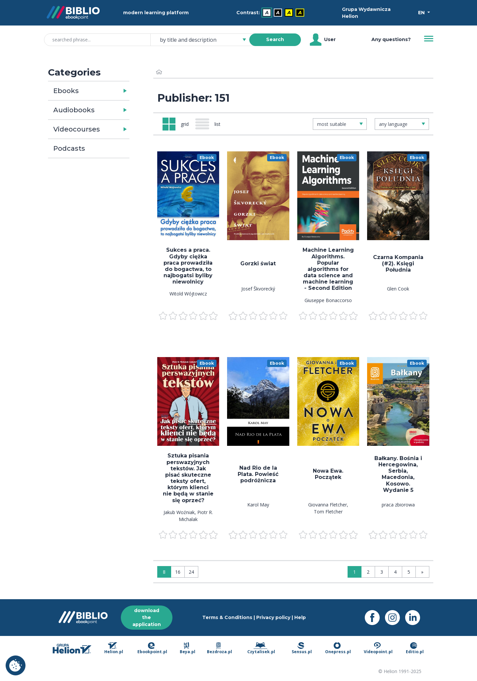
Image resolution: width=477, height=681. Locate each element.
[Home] (159, 72)
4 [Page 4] (395, 572)
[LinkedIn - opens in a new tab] (415, 617)
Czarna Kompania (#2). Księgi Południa (398, 263)
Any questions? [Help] (391, 39)
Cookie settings (15, 665)
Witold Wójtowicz (188, 293)
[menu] (188, 195)
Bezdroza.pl (219, 648)
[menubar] (272, 12)
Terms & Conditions (227, 617)
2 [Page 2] (368, 572)
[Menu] (428, 38)
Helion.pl (113, 648)
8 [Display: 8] (164, 572)
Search (275, 39)
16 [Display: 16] (177, 572)
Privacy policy (273, 617)
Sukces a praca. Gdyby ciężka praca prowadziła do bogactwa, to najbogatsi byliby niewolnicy (188, 266)
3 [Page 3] (381, 572)
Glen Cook (398, 289)
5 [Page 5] (408, 572)
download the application (146, 617)
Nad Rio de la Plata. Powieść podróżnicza (258, 474)
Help (300, 617)
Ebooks (66, 91)
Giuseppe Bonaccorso (328, 300)
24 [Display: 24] (191, 572)
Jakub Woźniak (179, 512)
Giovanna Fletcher (327, 504)
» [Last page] (422, 572)
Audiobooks (74, 110)
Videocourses (76, 129)
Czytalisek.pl (261, 648)
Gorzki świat (258, 263)
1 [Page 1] (354, 572)
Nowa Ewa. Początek (328, 474)
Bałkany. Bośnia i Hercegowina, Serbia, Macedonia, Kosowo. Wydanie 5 (398, 474)
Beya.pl (187, 648)
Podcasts (69, 148)
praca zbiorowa (398, 504)
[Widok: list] (210, 124)
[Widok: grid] (175, 124)
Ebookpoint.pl (152, 648)
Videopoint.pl (378, 648)
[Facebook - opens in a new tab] (375, 617)
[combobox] (203, 39)
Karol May (258, 504)
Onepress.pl (338, 648)
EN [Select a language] (422, 13)
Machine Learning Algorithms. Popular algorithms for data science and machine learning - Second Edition (328, 269)
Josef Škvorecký (258, 289)
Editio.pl (415, 648)
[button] (106, 90)
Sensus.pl (302, 648)
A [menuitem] (267, 13)
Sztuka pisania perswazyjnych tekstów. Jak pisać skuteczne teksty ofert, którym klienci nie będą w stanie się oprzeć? (188, 477)
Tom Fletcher (328, 511)
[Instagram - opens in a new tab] (395, 617)
